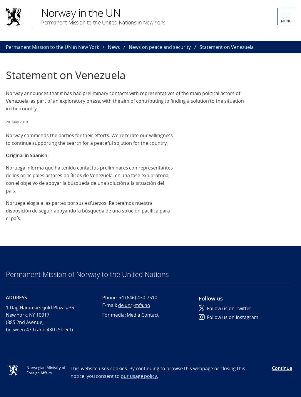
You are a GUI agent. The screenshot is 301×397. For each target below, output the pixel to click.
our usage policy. (139, 376)
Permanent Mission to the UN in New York (52, 47)
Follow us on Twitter (225, 308)
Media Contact (142, 315)
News (114, 47)
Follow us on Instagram (228, 317)
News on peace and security (160, 47)
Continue (282, 368)
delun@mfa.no (134, 305)
